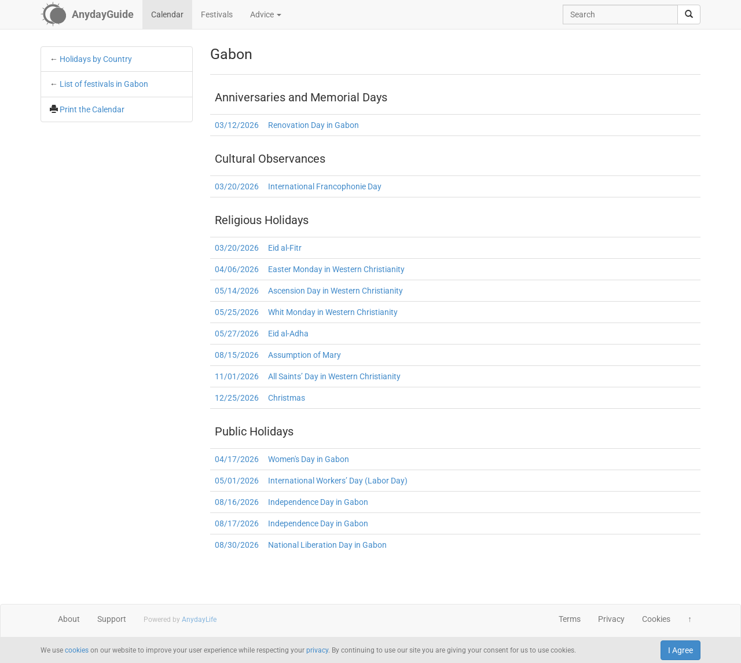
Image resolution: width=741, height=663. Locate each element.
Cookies (656, 619)
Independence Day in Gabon (318, 502)
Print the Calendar (92, 109)
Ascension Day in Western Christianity (335, 290)
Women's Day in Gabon (308, 459)
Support (111, 619)
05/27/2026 (237, 333)
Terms (570, 619)
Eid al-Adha (288, 333)
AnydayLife (199, 620)
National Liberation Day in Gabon (327, 545)
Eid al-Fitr (285, 247)
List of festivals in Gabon (104, 84)
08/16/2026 (237, 502)
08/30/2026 (237, 545)
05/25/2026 (237, 312)
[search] (688, 14)
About (69, 619)
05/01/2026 (237, 480)
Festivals (217, 14)
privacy (317, 650)
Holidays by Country (96, 59)
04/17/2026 (237, 459)
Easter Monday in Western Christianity (336, 269)
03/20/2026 (237, 186)
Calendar (167, 14)
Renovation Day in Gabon (313, 125)
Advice (265, 14)
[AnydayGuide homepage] (87, 14)
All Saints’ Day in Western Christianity (334, 376)
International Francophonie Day (324, 186)
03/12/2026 (237, 125)
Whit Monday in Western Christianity (333, 312)
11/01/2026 (237, 376)
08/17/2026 (237, 523)
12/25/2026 (237, 397)
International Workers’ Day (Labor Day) (338, 480)
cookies (77, 650)
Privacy (611, 619)
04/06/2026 (237, 269)
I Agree (680, 650)
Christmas (286, 397)
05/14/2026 (237, 290)
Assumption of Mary (304, 355)
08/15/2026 (237, 355)
